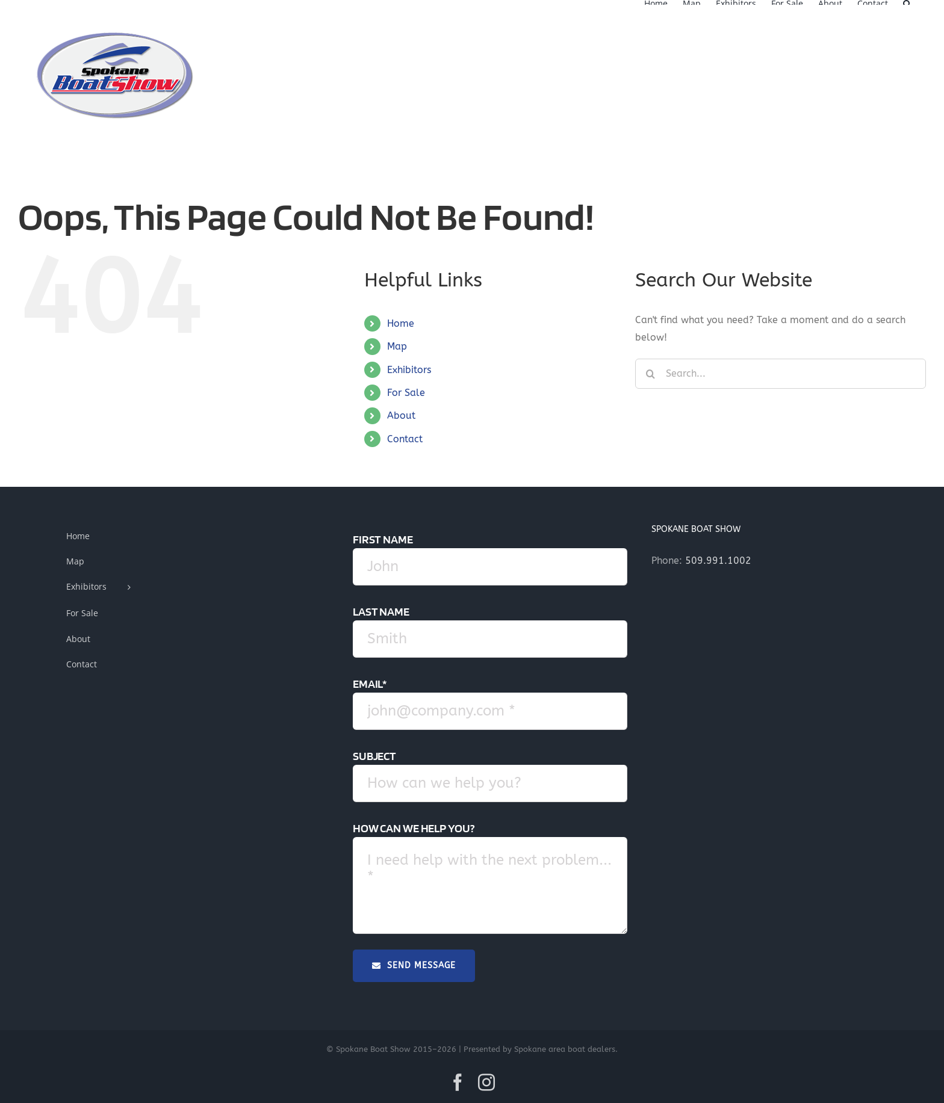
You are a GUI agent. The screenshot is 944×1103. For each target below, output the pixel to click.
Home (400, 323)
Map (397, 346)
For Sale (406, 392)
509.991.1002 (718, 560)
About (401, 415)
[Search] (650, 374)
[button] (907, 2)
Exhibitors (409, 369)
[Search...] (780, 374)
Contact (405, 439)
